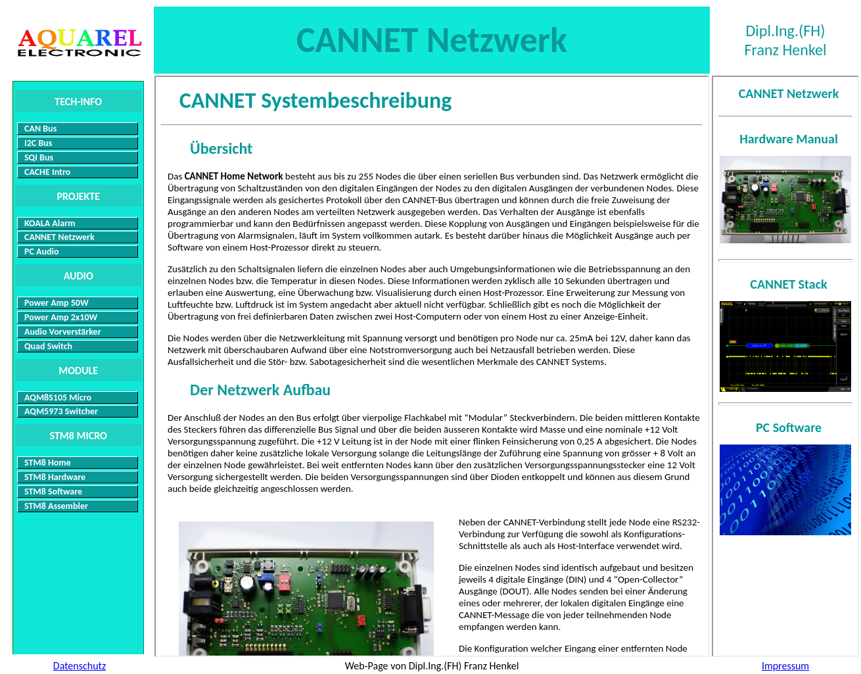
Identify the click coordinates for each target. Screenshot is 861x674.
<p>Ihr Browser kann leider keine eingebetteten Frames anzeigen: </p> (431, 366)
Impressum (785, 666)
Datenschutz (79, 666)
